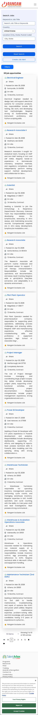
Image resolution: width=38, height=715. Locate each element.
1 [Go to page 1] (11, 640)
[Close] (35, 680)
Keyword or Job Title (11, 19)
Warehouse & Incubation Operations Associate (17, 521)
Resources (6, 664)
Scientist (11, 185)
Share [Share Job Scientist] (9, 189)
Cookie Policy (7, 675)
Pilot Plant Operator (16, 295)
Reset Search (19, 54)
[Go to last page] (4, 643)
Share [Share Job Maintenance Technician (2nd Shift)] (9, 581)
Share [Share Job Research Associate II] (9, 134)
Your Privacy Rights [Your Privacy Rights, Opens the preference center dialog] (19, 699)
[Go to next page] (29, 640)
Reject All (19, 705)
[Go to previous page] (8, 640)
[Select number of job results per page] (10, 634)
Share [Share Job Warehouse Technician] (9, 469)
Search (19, 46)
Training (6, 668)
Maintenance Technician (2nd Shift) (19, 575)
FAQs (4, 666)
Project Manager (14, 352)
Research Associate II (17, 130)
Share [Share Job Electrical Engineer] (9, 81)
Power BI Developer (15, 410)
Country (6, 27)
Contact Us (7, 672)
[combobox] (19, 23)
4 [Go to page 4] (21, 640)
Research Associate (16, 240)
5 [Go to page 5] (25, 640)
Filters (7, 67)
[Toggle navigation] (35, 4)
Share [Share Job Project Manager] (9, 356)
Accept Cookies (19, 711)
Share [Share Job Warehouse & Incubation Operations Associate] (9, 526)
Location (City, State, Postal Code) (17, 35)
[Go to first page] (4, 640)
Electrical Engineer (15, 77)
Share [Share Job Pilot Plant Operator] (9, 299)
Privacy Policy (8, 677)
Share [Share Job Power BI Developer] (9, 414)
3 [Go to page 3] (18, 640)
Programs (6, 662)
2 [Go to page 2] (14, 640)
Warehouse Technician (17, 465)
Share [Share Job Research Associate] (9, 244)
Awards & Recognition (11, 670)
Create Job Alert (19, 59)
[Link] (12, 4)
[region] (19, 696)
